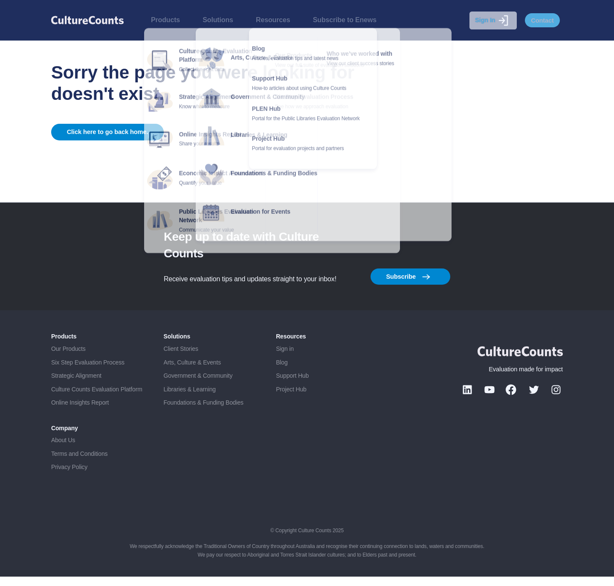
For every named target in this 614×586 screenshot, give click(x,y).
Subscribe (408, 285)
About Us (63, 449)
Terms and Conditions (79, 462)
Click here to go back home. (112, 137)
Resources (273, 17)
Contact (543, 17)
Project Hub (291, 398)
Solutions (220, 17)
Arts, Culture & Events (192, 371)
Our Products (68, 358)
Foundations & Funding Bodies (203, 411)
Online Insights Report (80, 411)
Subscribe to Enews (342, 17)
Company (64, 437)
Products (169, 17)
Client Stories (181, 358)
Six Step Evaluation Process (88, 371)
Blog (281, 371)
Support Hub (292, 385)
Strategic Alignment (76, 385)
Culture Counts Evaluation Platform (96, 398)
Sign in (285, 358)
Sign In (492, 17)
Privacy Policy (69, 476)
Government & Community (198, 385)
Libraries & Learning (190, 398)
